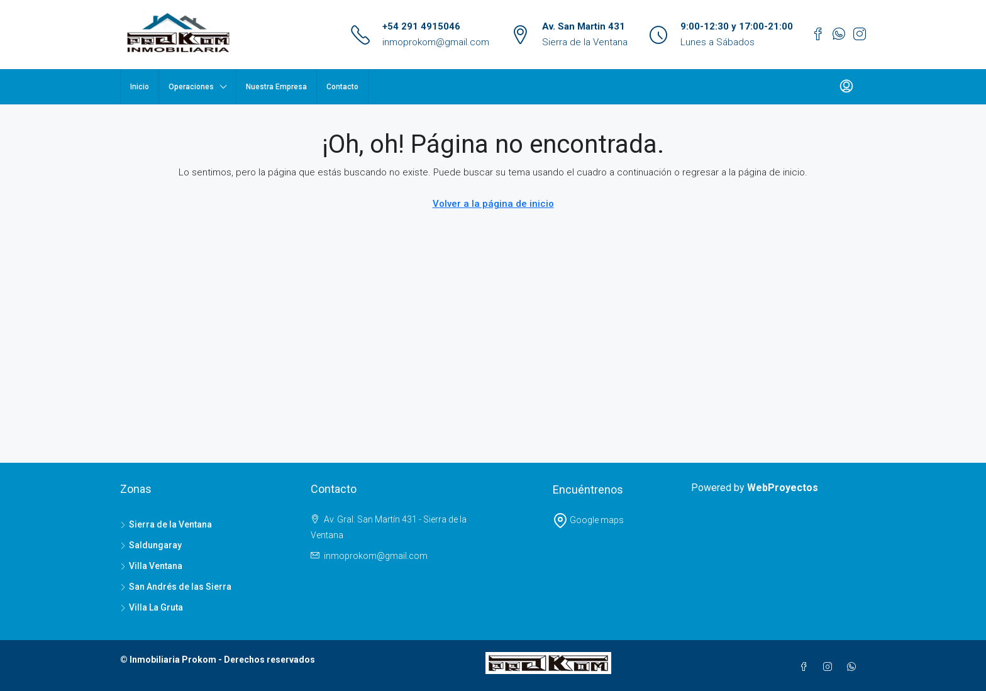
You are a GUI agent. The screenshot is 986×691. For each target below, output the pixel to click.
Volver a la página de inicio (493, 203)
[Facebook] (806, 667)
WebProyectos (782, 488)
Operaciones (191, 86)
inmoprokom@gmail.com (435, 42)
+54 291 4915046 (421, 26)
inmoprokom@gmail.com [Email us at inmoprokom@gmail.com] (376, 556)
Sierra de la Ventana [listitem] (166, 524)
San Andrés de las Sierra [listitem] (175, 587)
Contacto (342, 86)
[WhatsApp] (854, 667)
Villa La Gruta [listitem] (151, 607)
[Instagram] (830, 667)
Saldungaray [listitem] (151, 545)
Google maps (588, 520)
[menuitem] (846, 87)
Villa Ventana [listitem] (151, 566)
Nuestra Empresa (276, 86)
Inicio (139, 86)
